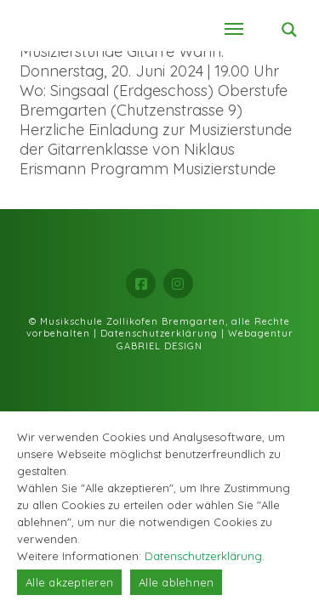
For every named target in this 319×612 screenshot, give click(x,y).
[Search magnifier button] (289, 30)
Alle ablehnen (176, 582)
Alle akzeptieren (69, 582)
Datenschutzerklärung (159, 333)
